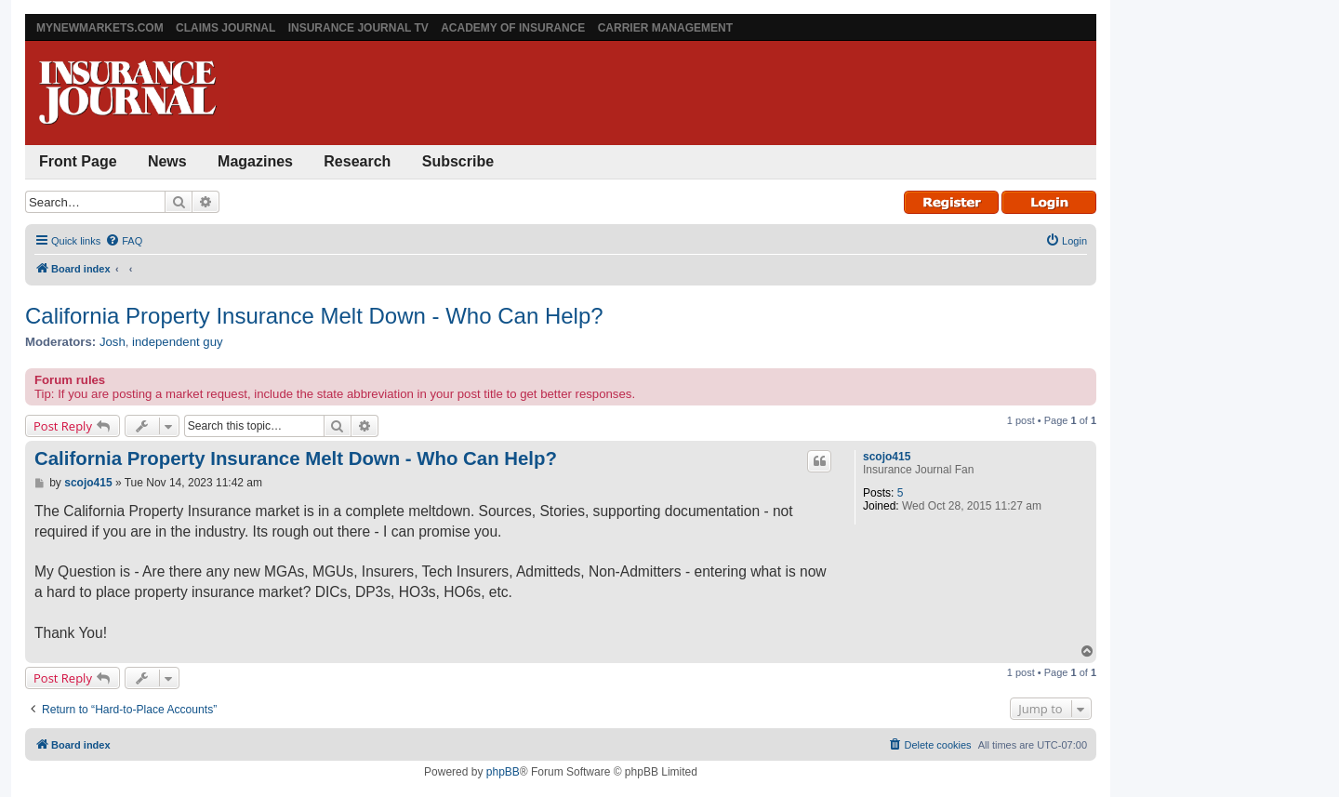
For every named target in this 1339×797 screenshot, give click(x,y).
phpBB (503, 771)
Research (357, 161)
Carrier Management (665, 27)
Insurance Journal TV (358, 27)
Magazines (255, 161)
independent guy (177, 342)
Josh (112, 342)
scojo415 (886, 456)
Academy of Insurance (513, 27)
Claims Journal (225, 27)
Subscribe (458, 161)
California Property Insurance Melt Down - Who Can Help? (314, 315)
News (167, 161)
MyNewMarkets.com (100, 27)
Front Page (78, 161)
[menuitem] (123, 241)
